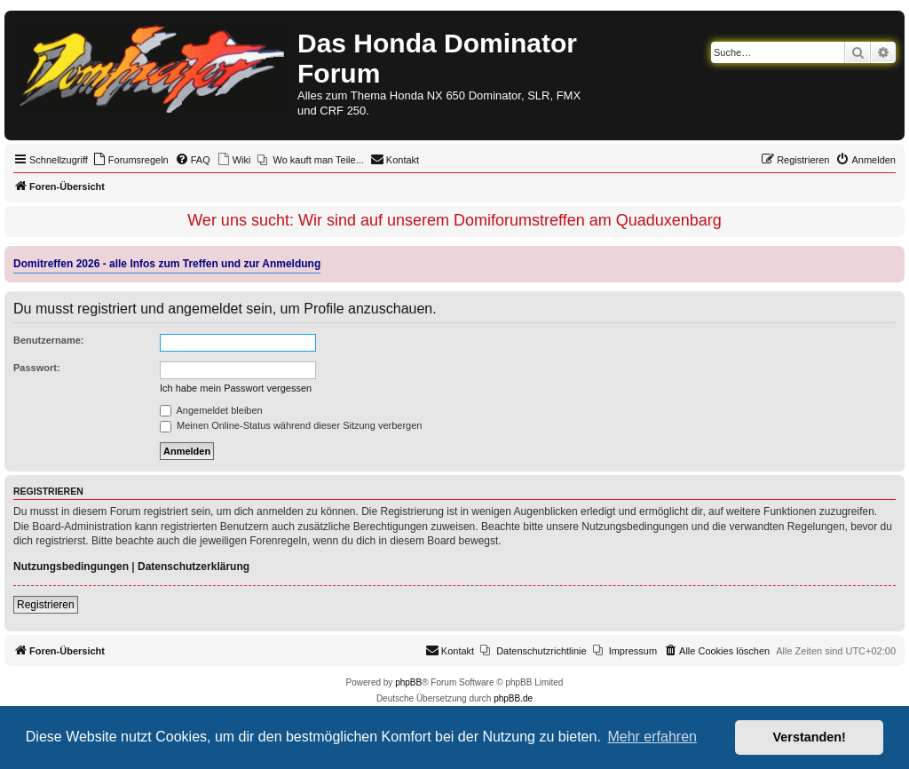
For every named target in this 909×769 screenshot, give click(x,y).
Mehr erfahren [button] (652, 736)
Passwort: (36, 367)
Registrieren (46, 605)
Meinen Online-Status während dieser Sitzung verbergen (291, 425)
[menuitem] (130, 159)
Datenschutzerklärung (193, 566)
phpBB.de (513, 698)
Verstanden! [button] (809, 737)
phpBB (408, 682)
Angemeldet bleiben (211, 410)
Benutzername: (48, 340)
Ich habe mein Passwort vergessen (236, 388)
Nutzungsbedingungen (71, 566)
